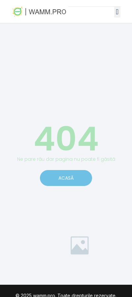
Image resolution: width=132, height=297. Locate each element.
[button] (117, 12)
